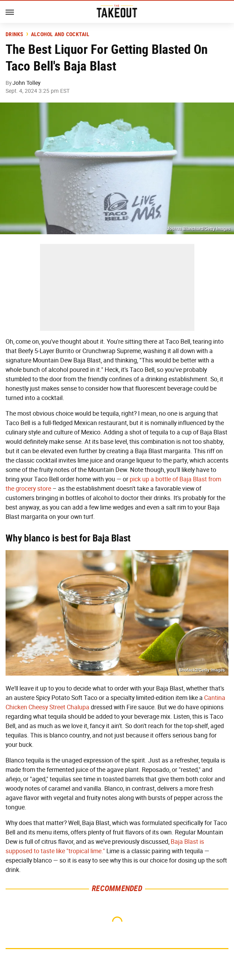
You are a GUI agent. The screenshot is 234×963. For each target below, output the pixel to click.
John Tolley (26, 83)
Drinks (14, 34)
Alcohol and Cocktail (60, 34)
